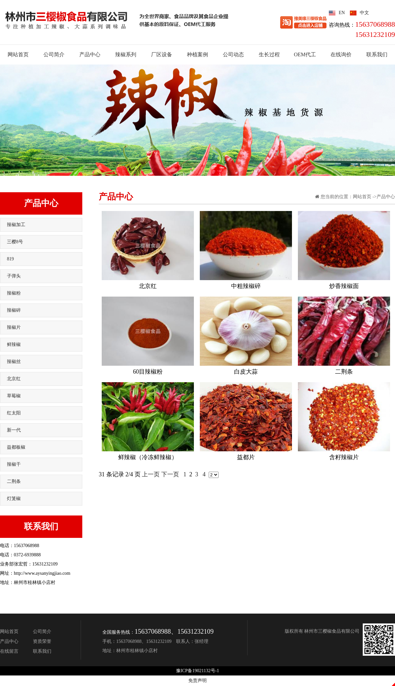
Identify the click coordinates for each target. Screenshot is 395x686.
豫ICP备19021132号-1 (197, 670)
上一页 (151, 474)
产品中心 (41, 203)
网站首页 (362, 196)
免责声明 (197, 680)
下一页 (170, 474)
